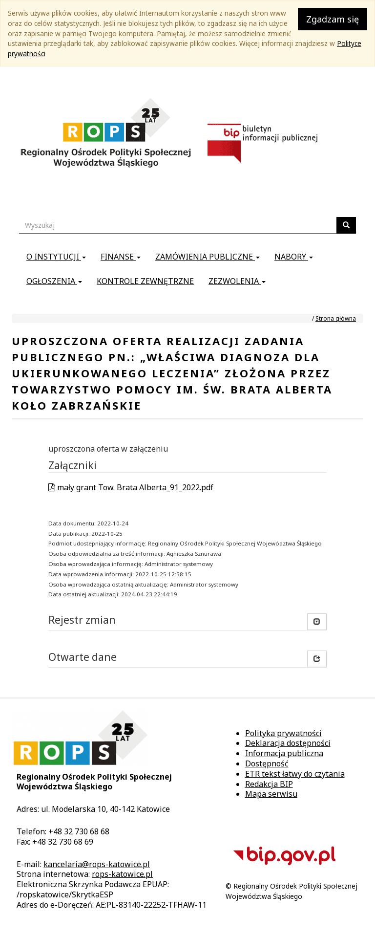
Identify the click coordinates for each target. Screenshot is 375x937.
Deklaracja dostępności (288, 743)
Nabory (293, 256)
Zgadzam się (332, 19)
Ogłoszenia (54, 281)
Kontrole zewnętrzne (145, 281)
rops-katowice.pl (122, 874)
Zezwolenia (237, 281)
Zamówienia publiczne (207, 256)
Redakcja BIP (269, 784)
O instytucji (56, 256)
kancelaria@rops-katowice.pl (96, 864)
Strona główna (335, 318)
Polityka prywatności (283, 733)
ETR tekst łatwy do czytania (295, 773)
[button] (317, 659)
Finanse (121, 256)
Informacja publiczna (284, 753)
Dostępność (267, 763)
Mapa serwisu (271, 793)
